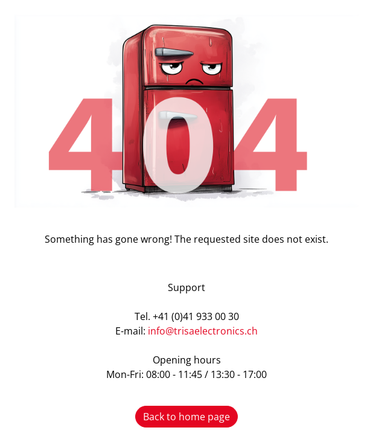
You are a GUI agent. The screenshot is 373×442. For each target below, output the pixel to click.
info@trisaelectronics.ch (203, 331)
